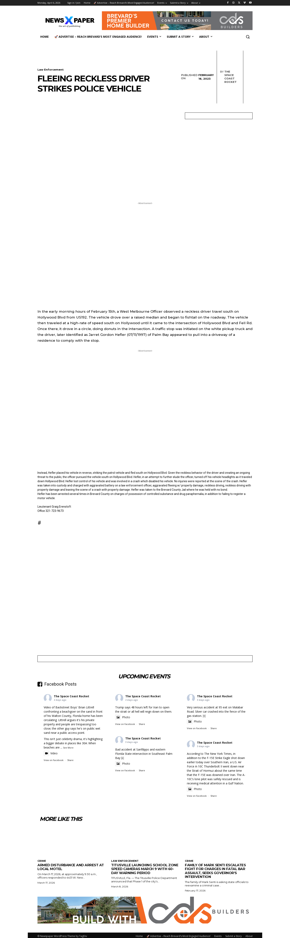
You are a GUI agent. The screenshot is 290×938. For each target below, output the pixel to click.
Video (51, 753)
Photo (122, 716)
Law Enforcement (50, 69)
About (249, 935)
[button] (248, 37)
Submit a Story (233, 935)
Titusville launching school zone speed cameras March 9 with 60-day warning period (145, 868)
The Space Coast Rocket (225, 76)
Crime (41, 860)
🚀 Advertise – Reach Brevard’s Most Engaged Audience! (178, 935)
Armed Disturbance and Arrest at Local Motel (71, 866)
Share (70, 759)
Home (139, 935)
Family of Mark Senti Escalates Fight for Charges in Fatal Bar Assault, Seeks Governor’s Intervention (215, 870)
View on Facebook (53, 759)
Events (218, 935)
